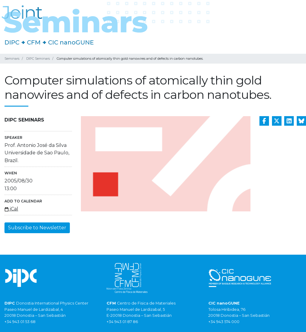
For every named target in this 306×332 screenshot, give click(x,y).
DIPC (11, 42)
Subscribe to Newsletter (37, 227)
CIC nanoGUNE (71, 42)
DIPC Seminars (38, 58)
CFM (34, 42)
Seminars (11, 58)
